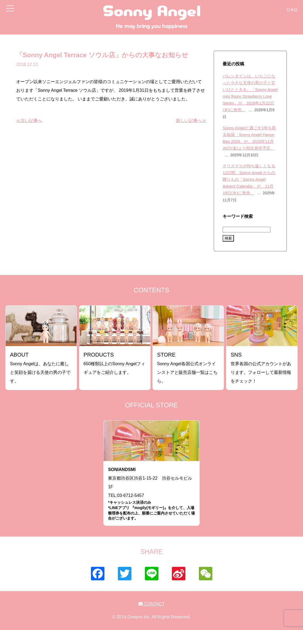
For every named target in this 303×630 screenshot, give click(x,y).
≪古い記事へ (29, 120)
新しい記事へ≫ (191, 120)
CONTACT (151, 604)
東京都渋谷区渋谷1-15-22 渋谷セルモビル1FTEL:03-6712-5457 (151, 494)
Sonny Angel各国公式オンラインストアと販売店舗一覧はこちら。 (187, 367)
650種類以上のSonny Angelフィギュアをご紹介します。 (114, 363)
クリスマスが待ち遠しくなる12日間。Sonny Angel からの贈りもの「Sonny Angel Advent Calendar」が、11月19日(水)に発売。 (249, 179)
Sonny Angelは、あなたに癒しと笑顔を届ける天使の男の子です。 (40, 367)
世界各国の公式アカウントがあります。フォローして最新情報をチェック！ (261, 367)
